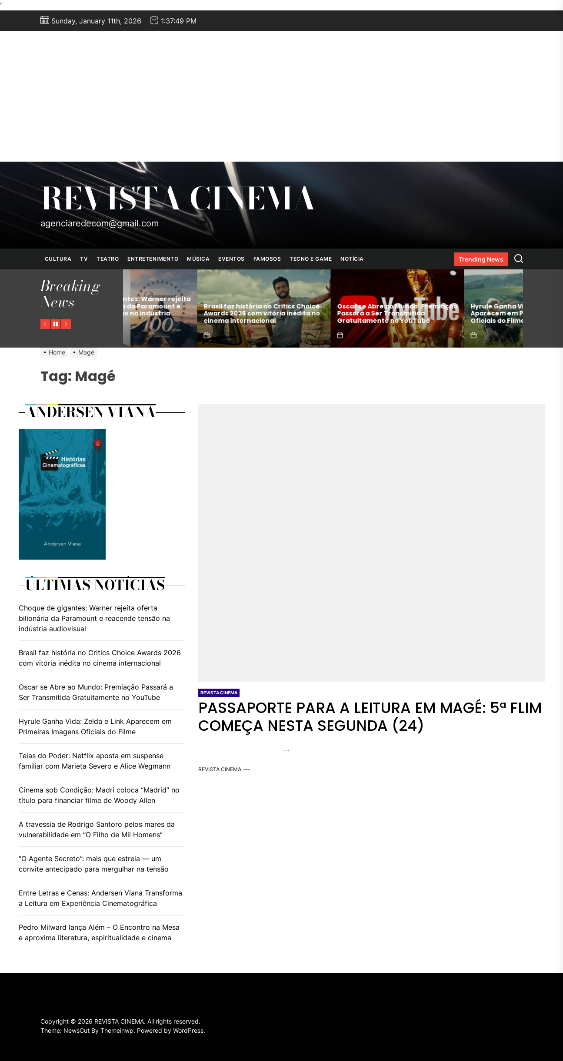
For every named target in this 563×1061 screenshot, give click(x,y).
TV (84, 258)
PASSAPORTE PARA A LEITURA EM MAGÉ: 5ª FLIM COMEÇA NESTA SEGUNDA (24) (370, 716)
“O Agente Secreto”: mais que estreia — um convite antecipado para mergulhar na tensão (94, 863)
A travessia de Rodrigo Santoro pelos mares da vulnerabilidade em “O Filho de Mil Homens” (97, 829)
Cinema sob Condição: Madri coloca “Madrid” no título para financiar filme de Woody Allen (99, 795)
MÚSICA (198, 258)
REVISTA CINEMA (178, 198)
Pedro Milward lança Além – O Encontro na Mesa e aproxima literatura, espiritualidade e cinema (99, 932)
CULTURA (58, 258)
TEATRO (108, 258)
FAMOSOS (267, 258)
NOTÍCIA (352, 258)
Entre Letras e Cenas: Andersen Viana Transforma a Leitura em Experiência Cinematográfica (100, 898)
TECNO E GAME (311, 258)
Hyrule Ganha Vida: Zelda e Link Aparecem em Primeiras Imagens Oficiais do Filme (95, 726)
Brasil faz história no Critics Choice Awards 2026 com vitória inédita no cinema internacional (321, 313)
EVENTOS (231, 258)
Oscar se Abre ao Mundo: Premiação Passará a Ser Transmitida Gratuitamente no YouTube (456, 313)
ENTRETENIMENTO (152, 258)
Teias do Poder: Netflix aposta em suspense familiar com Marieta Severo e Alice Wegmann (94, 760)
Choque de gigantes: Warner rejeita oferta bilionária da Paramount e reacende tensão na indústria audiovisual (190, 310)
